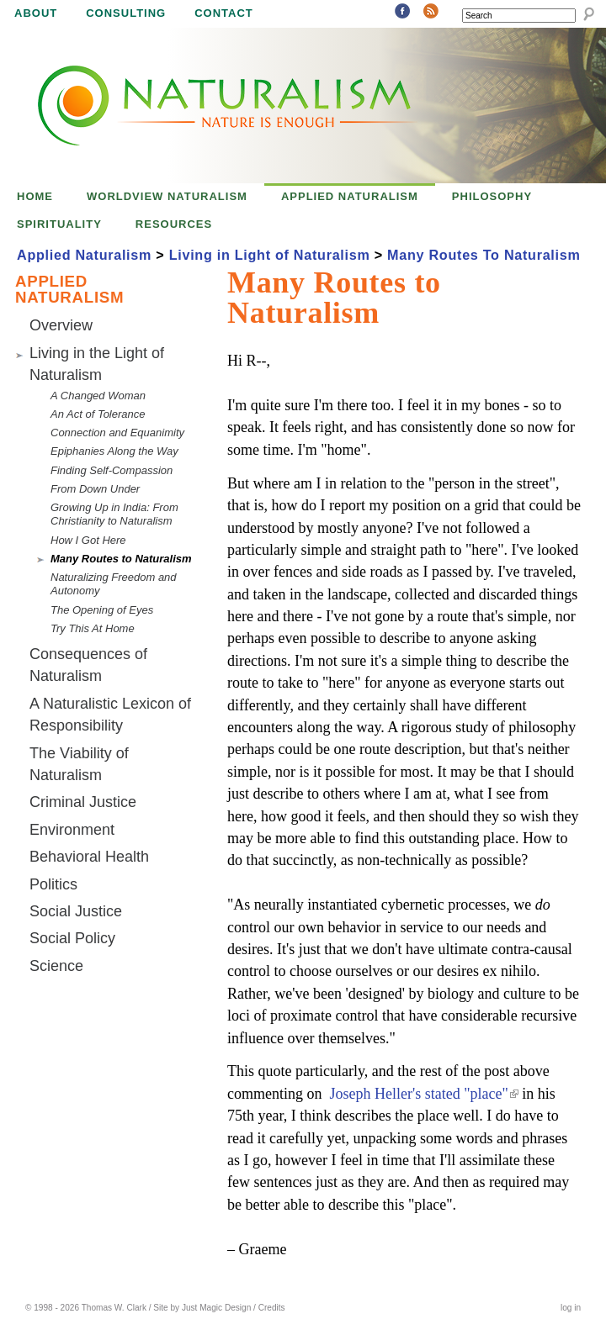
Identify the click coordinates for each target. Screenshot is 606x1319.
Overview (61, 325)
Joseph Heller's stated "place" (423, 1093)
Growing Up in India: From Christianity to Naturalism (114, 514)
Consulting (126, 13)
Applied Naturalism (349, 196)
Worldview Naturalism (167, 196)
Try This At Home (92, 628)
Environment (71, 829)
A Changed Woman (98, 395)
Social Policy (72, 938)
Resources (174, 224)
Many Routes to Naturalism (121, 558)
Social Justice (75, 911)
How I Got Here (88, 540)
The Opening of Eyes (101, 610)
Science (56, 966)
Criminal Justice (82, 802)
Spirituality (59, 224)
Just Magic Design (216, 1307)
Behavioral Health (89, 856)
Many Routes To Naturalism (483, 254)
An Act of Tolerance (98, 414)
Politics (53, 884)
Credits (271, 1307)
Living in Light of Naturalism (269, 254)
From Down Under (95, 489)
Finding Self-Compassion (111, 470)
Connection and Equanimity (117, 432)
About (35, 13)
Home (35, 196)
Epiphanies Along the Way (114, 451)
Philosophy (492, 196)
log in (571, 1307)
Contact (223, 13)
